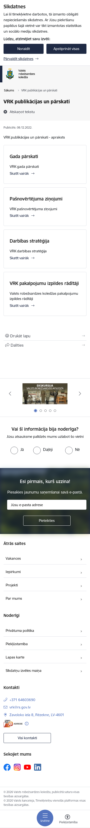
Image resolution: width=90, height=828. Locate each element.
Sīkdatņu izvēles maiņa (23, 670)
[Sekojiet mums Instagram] (17, 767)
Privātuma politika (20, 630)
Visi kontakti (27, 738)
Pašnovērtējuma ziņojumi (36, 199)
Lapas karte (15, 657)
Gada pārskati (24, 156)
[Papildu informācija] (26, 723)
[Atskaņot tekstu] (22, 112)
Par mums (14, 598)
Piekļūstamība (17, 644)
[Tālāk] (80, 393)
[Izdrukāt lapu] (45, 335)
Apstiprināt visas (66, 48)
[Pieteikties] (47, 521)
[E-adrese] (13, 724)
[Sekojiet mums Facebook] (7, 767)
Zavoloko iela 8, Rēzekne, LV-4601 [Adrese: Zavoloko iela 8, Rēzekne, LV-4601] (36, 715)
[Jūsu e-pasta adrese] (46, 505)
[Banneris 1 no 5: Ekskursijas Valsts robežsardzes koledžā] (45, 393)
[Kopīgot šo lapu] (45, 345)
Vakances (13, 558)
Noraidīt (23, 48)
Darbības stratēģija (29, 241)
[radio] (17, 449)
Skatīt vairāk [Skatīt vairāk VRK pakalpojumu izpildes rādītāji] (19, 305)
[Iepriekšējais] (10, 393)
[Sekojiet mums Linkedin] (37, 767)
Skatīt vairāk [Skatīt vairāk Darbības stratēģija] (19, 258)
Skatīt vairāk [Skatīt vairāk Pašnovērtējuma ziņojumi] (19, 215)
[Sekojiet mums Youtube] (27, 767)
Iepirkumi (13, 571)
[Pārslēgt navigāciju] (45, 818)
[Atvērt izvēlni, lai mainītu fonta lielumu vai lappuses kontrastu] (67, 819)
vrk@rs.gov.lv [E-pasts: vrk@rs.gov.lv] (20, 707)
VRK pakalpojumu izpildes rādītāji (44, 283)
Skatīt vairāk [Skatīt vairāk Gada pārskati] (19, 173)
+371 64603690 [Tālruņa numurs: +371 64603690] (22, 700)
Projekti (12, 585)
